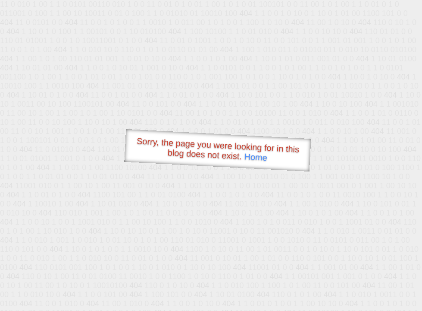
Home (255, 157)
